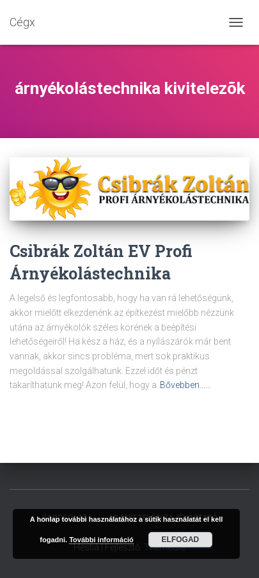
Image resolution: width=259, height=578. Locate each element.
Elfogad (181, 539)
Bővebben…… (185, 385)
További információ (101, 539)
